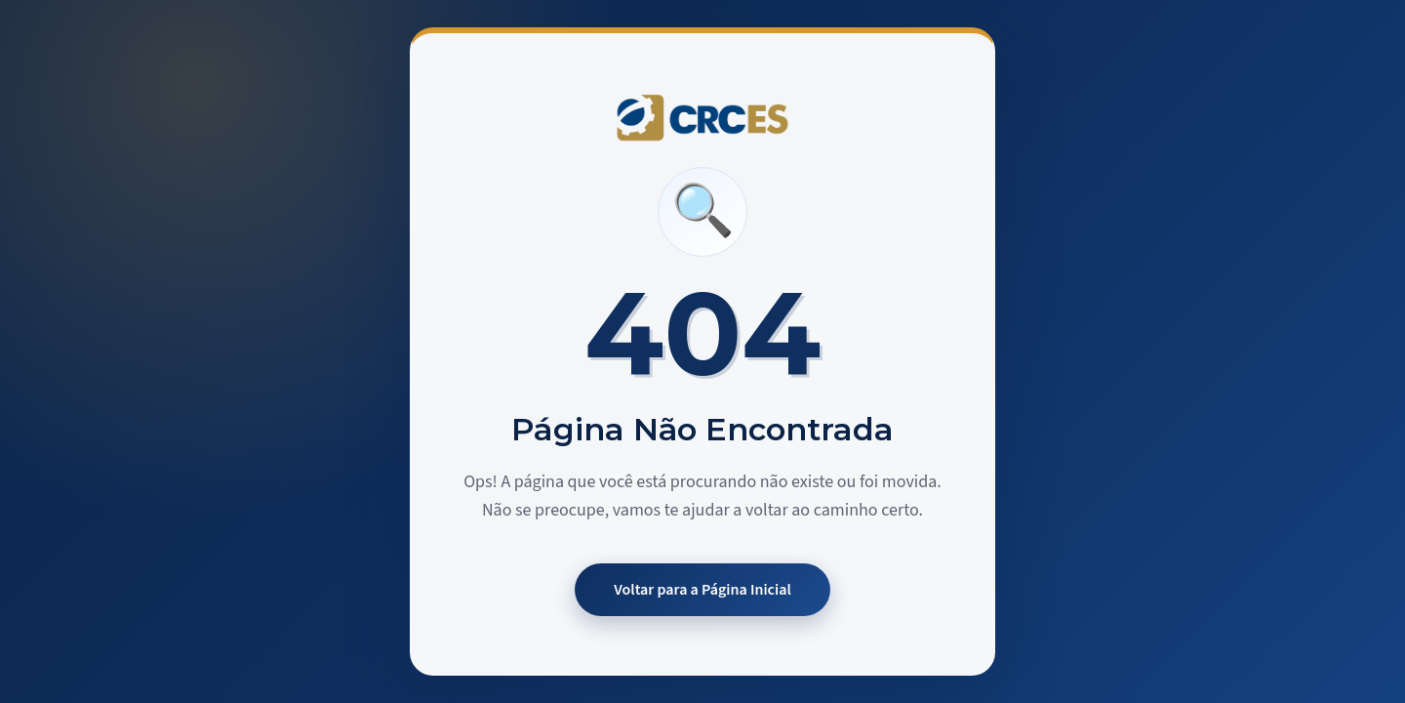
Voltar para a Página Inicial (702, 589)
